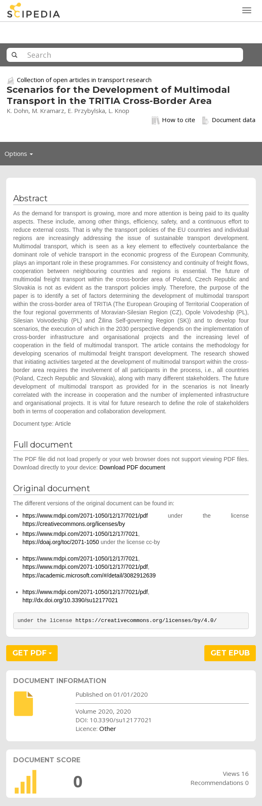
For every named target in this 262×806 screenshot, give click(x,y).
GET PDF (32, 653)
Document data (228, 120)
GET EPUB (230, 653)
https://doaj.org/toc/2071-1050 (60, 542)
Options (21, 155)
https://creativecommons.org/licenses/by (73, 524)
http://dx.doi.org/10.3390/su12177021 (70, 600)
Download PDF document (132, 467)
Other (107, 728)
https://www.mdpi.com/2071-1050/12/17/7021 (80, 533)
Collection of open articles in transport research (84, 79)
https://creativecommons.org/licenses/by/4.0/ (146, 620)
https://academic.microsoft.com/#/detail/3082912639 (89, 575)
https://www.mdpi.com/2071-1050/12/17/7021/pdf (84, 515)
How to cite (173, 120)
